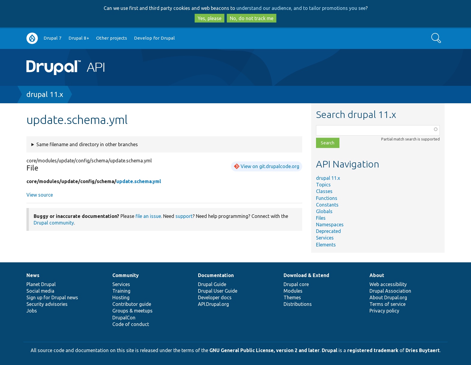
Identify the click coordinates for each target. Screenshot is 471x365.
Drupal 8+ (78, 38)
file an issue (148, 216)
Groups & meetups (132, 310)
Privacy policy (384, 310)
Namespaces (330, 224)
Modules (293, 291)
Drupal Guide (212, 284)
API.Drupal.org (213, 304)
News (32, 275)
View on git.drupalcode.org (270, 166)
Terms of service (387, 304)
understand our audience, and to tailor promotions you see (301, 8)
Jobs (31, 310)
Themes (292, 297)
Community (125, 275)
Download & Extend (306, 275)
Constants (327, 204)
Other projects (111, 38)
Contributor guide (131, 304)
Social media (40, 291)
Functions (326, 198)
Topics (323, 184)
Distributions (298, 304)
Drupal (329, 350)
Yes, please (209, 18)
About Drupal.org (388, 297)
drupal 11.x (44, 94)
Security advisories (47, 304)
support (184, 216)
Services (325, 237)
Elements (326, 244)
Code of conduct (130, 324)
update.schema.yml (138, 181)
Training (121, 291)
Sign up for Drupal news (52, 297)
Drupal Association (390, 291)
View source (39, 195)
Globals (324, 211)
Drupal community (54, 222)
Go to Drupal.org (32, 38)
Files (321, 218)
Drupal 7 (53, 38)
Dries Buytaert (423, 350)
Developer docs (215, 297)
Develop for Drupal (154, 38)
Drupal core (296, 284)
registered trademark (372, 350)
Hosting (120, 297)
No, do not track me (251, 18)
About (376, 275)
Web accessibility (388, 284)
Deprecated (328, 231)
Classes (324, 191)
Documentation (216, 275)
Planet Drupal (41, 284)
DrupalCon (123, 317)
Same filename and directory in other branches (87, 144)
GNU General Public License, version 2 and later (264, 350)
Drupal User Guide (217, 291)
